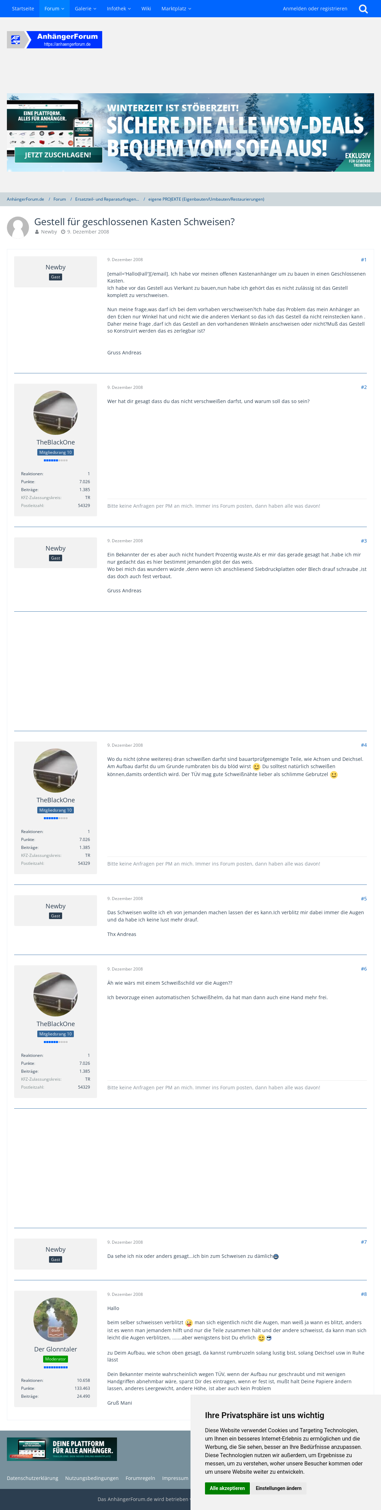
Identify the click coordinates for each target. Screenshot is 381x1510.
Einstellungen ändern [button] (279, 1488)
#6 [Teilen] (364, 968)
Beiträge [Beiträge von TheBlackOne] (29, 490)
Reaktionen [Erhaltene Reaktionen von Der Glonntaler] (31, 1380)
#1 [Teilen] (364, 259)
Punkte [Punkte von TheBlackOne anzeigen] (27, 482)
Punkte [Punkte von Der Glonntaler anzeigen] (27, 1388)
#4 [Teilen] (364, 745)
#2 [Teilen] (364, 387)
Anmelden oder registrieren (315, 8)
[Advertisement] (190, 670)
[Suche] (363, 8)
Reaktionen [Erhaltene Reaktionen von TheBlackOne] (31, 474)
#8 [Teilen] (364, 1294)
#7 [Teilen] (364, 1242)
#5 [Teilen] (364, 898)
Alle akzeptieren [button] (227, 1488)
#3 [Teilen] (364, 540)
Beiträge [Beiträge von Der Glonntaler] (29, 1396)
